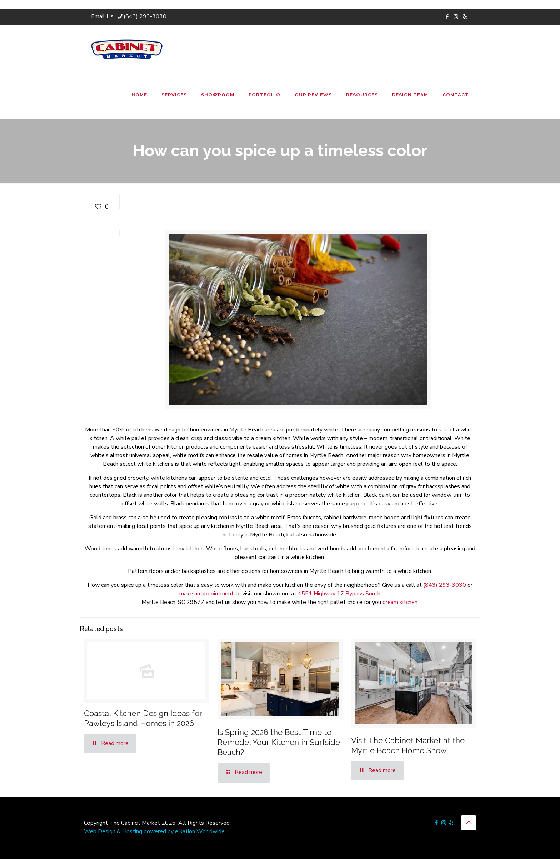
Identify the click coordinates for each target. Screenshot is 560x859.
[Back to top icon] (468, 822)
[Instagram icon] (456, 16)
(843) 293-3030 (444, 585)
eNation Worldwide (200, 831)
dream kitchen (400, 602)
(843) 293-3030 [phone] (145, 16)
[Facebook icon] (447, 16)
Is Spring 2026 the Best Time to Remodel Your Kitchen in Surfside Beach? (279, 742)
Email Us (102, 16)
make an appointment (206, 594)
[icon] (465, 16)
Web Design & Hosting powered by (129, 831)
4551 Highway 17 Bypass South (339, 594)
